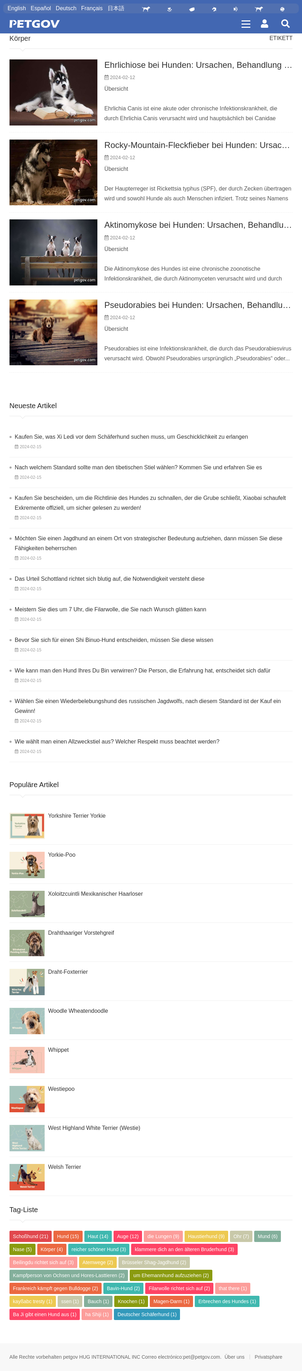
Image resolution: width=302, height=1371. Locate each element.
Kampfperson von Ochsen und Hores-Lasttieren (69, 1275)
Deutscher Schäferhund (146, 1314)
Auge (128, 1236)
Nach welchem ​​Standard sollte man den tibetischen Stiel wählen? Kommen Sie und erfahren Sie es (138, 467)
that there (233, 1288)
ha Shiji (97, 1314)
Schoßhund (30, 1236)
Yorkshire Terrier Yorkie (77, 816)
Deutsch (66, 8)
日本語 (116, 8)
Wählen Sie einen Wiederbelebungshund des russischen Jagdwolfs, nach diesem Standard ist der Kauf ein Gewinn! (148, 706)
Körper (20, 38)
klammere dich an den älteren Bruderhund (184, 1249)
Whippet (58, 1050)
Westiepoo (61, 1089)
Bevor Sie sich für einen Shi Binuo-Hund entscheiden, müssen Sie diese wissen (114, 640)
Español (41, 8)
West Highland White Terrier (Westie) (94, 1128)
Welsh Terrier (64, 1167)
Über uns (235, 1357)
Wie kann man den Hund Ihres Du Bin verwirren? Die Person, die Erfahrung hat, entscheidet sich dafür (143, 671)
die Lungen (163, 1236)
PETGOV (34, 24)
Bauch (98, 1301)
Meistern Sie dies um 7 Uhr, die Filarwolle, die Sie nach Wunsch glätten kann (110, 609)
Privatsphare (269, 1357)
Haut (98, 1236)
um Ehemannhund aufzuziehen (171, 1275)
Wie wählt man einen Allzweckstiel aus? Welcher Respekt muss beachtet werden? (117, 742)
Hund (68, 1236)
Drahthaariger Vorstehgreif (81, 933)
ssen (70, 1301)
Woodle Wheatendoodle (78, 1011)
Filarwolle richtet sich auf (179, 1288)
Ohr (241, 1236)
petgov (70, 1357)
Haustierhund (206, 1236)
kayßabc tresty (32, 1301)
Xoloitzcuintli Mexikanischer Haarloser (95, 894)
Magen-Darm (171, 1301)
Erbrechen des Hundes (227, 1301)
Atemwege (98, 1262)
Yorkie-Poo (62, 855)
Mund (267, 1236)
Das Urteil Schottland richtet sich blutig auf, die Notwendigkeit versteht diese (110, 579)
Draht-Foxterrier (68, 972)
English (16, 8)
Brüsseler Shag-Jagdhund (154, 1262)
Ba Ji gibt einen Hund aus (45, 1314)
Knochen (131, 1301)
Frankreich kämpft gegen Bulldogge (55, 1288)
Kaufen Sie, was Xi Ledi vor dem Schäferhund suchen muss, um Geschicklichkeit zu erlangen (131, 437)
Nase (22, 1249)
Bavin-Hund (123, 1288)
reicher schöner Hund (99, 1249)
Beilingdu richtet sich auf (43, 1262)
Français (92, 8)
